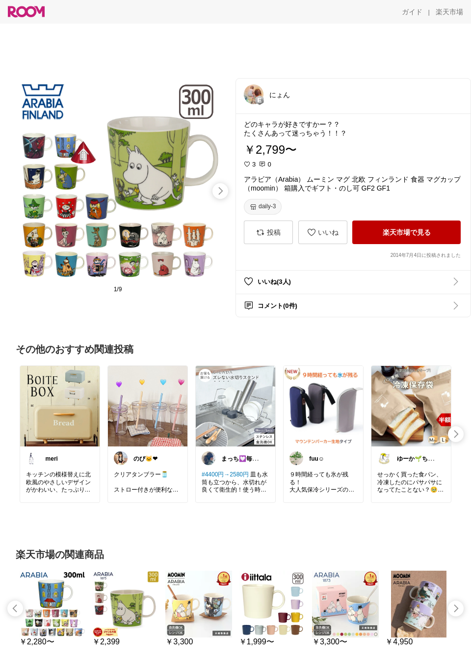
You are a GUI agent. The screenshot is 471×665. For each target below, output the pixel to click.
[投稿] (268, 232)
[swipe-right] (220, 191)
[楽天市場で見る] (406, 232)
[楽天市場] (449, 11)
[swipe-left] (15, 608)
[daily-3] (263, 207)
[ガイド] (412, 11)
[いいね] (322, 232)
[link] (60, 405)
